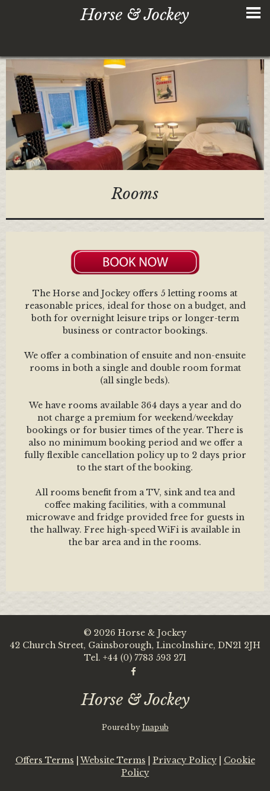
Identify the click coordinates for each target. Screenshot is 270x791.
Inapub (155, 727)
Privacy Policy (185, 760)
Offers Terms (44, 760)
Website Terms (113, 760)
